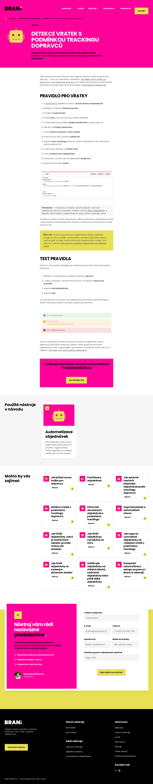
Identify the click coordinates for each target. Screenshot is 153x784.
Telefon (116, 626)
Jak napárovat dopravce (63, 82)
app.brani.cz (51, 103)
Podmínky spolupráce (125, 756)
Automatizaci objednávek (94, 85)
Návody (12, 19)
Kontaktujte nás (76, 380)
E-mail (87, 626)
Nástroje (119, 727)
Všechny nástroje (74, 747)
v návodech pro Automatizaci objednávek (67, 350)
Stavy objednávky (96, 210)
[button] (67, 8)
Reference (126, 8)
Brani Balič (71, 727)
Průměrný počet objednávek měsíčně (103, 652)
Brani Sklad (71, 732)
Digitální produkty (74, 751)
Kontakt (141, 11)
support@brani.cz (78, 367)
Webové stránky (120, 639)
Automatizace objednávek (29, 19)
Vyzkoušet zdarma (16, 747)
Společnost (90, 639)
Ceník (81, 8)
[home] (13, 8)
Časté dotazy (121, 751)
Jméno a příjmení (93, 612)
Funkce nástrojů (122, 732)
